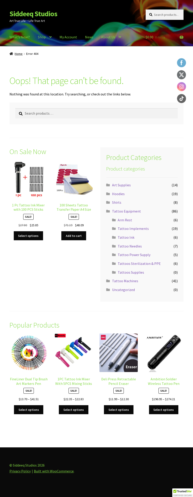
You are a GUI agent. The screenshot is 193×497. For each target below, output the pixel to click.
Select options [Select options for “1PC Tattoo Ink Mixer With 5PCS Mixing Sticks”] (73, 410)
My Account (68, 37)
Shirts (116, 202)
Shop (42, 37)
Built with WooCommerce (54, 471)
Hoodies (118, 194)
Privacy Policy (20, 471)
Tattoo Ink (126, 237)
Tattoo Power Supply (134, 254)
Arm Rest (125, 220)
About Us (108, 37)
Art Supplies (121, 185)
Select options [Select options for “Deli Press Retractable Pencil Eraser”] (118, 410)
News (89, 37)
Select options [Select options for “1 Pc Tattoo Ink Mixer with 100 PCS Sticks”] (28, 236)
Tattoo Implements (133, 228)
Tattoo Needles (130, 246)
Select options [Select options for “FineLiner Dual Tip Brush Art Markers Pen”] (28, 410)
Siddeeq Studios (33, 13)
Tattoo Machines (125, 281)
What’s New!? (19, 37)
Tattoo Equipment (126, 211)
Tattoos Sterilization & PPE (139, 263)
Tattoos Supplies (131, 272)
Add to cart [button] (74, 236)
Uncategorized (123, 289)
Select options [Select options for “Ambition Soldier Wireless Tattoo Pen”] (163, 410)
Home (19, 54)
